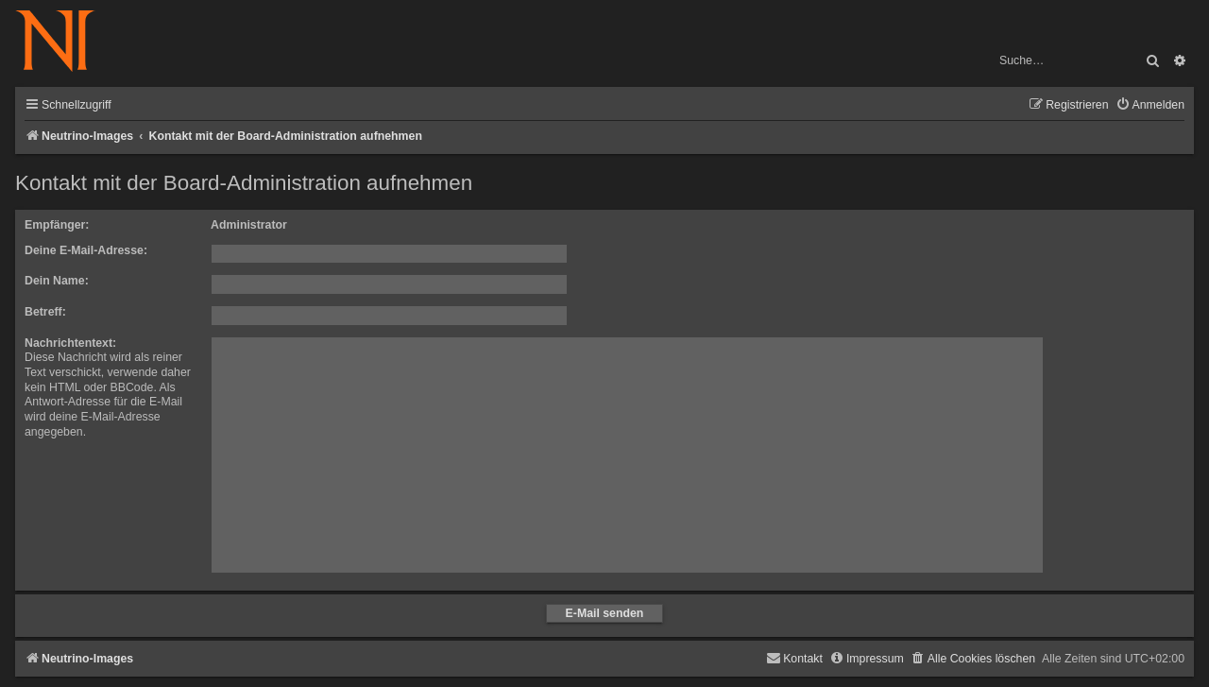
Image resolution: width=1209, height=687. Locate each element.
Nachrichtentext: (70, 343)
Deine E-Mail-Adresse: (86, 250)
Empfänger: (57, 225)
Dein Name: (57, 280)
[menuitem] (1149, 105)
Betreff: (45, 311)
